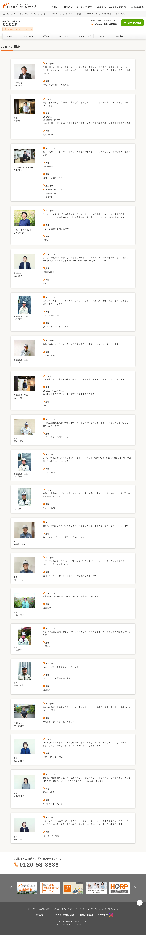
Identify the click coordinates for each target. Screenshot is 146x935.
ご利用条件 (31, 909)
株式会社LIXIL (41, 915)
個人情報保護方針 (44, 909)
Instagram (106, 915)
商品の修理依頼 (87, 915)
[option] (27, 888)
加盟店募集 (139, 7)
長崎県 (79, 14)
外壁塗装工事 (51, 193)
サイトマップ (80, 909)
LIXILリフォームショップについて (111, 7)
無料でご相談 (134, 23)
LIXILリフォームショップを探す (78, 7)
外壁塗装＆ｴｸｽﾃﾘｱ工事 (55, 189)
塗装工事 (49, 197)
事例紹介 (55, 7)
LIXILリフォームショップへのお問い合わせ (104, 909)
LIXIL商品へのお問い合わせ (64, 915)
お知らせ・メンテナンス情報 (63, 909)
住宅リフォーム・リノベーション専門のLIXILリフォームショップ (24, 14)
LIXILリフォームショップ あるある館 (99, 14)
